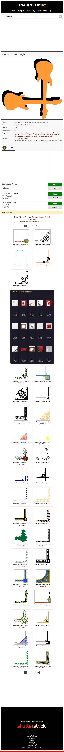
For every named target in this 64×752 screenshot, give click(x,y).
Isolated (42, 134)
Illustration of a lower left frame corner (44, 523)
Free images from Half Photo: (22, 292)
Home (13, 11)
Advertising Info (32, 746)
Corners (43, 133)
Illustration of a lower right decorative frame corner (48, 584)
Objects (22, 136)
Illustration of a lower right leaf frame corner (24, 666)
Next (37, 226)
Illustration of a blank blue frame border (23, 265)
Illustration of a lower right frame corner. (45, 483)
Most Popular (20, 11)
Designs (49, 133)
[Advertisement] (32, 35)
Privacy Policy (47, 11)
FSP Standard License (21, 139)
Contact (39, 11)
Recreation (33, 136)
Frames (17, 134)
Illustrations (28, 134)
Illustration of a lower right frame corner (45, 244)
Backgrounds (23, 133)
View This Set (21, 383)
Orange (27, 136)
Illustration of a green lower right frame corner (25, 381)
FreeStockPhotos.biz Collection (24, 125)
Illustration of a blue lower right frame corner (25, 483)
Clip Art (37, 133)
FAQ (33, 11)
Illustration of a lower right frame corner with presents (27, 244)
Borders (31, 133)
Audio (16, 133)
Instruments (36, 134)
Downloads (35, 221)
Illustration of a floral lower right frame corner (25, 625)
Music (55, 134)
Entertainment (57, 133)
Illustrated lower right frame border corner (24, 564)
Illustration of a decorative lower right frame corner (26, 421)
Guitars (22, 134)
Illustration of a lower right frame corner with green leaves (28, 605)
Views (41, 221)
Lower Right (49, 134)
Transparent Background (45, 136)
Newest (28, 11)
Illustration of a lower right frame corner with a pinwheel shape (29, 442)
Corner (35, 217)
